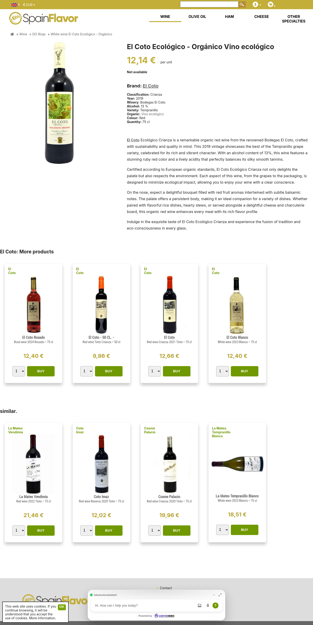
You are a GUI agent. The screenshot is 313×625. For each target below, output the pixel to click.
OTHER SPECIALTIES (293, 18)
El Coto (151, 86)
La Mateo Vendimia (15, 430)
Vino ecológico (152, 114)
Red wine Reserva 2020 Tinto (97, 501)
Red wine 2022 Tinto (29, 501)
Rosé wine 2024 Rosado (29, 342)
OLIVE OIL (197, 16)
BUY (41, 371)
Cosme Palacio (150, 430)
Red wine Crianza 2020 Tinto (165, 501)
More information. (42, 618)
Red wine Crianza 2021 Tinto (165, 342)
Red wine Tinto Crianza (97, 342)
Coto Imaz (80, 430)
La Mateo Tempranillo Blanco (221, 432)
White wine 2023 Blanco (233, 342)
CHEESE (261, 16)
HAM (229, 16)
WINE (165, 16)
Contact (166, 588)
